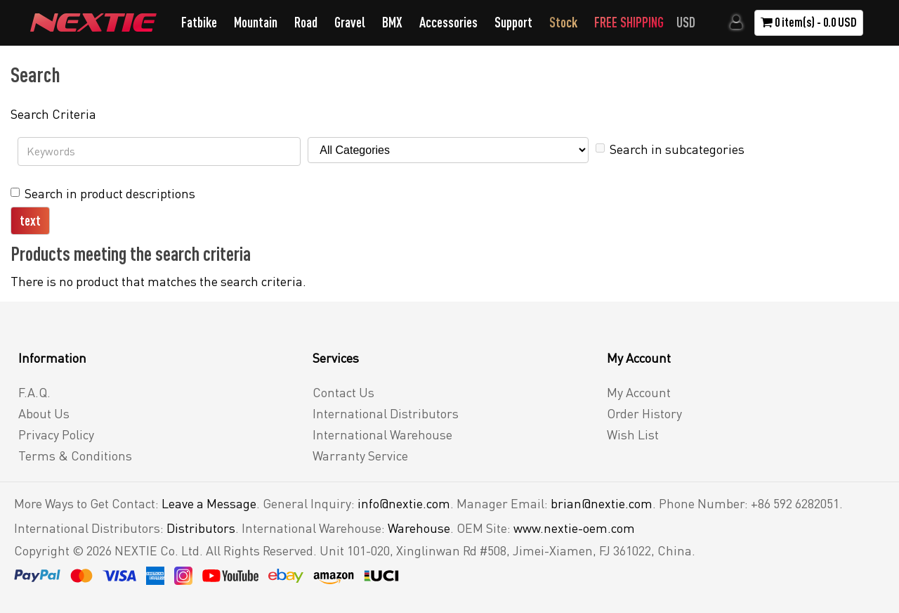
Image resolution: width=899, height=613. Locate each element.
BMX (392, 22)
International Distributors (386, 413)
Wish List (633, 434)
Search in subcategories (670, 149)
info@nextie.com (403, 503)
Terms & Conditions (75, 455)
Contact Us (343, 392)
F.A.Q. (34, 392)
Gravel (349, 22)
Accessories (448, 22)
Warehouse (419, 528)
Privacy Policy (56, 434)
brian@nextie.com (601, 503)
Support (513, 22)
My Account (639, 392)
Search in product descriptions (103, 193)
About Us (44, 413)
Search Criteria (53, 114)
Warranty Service (360, 455)
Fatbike (199, 22)
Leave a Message (209, 503)
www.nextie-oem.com (574, 528)
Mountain (255, 22)
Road (305, 22)
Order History (644, 413)
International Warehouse (382, 434)
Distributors (200, 528)
